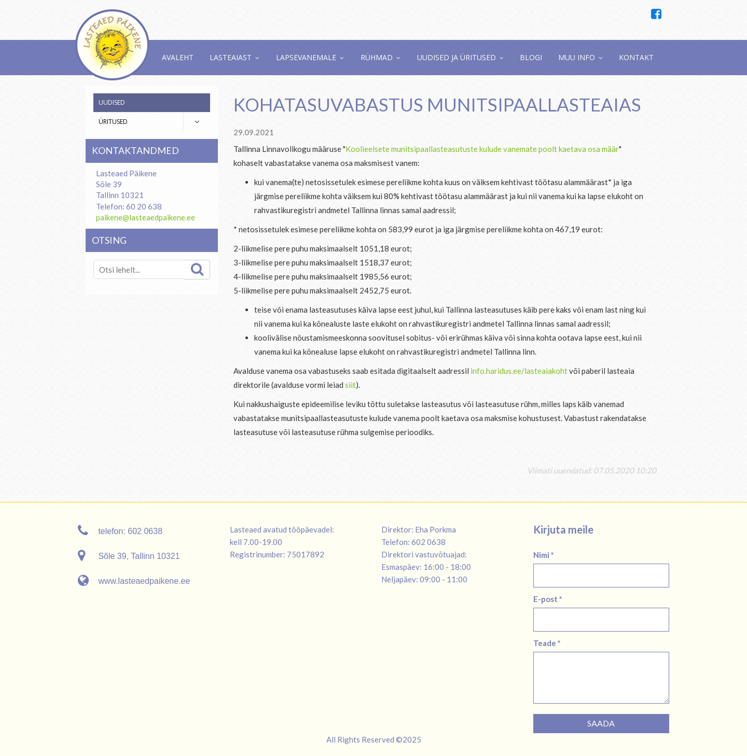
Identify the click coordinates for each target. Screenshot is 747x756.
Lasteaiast (231, 57)
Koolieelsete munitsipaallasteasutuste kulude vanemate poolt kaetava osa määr (482, 148)
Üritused (113, 121)
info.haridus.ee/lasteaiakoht (519, 370)
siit (350, 384)
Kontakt (636, 57)
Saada (601, 723)
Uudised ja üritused (456, 57)
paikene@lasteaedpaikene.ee (145, 217)
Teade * (547, 643)
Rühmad (377, 57)
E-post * (547, 599)
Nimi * (543, 554)
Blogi (531, 57)
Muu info (576, 57)
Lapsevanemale (306, 57)
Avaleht (177, 57)
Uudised (112, 102)
